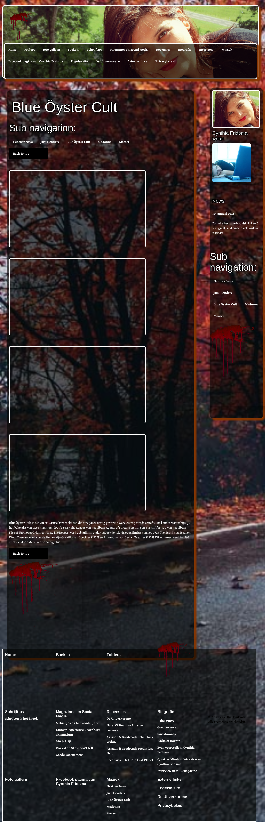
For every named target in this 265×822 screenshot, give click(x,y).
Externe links (137, 61)
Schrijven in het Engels (21, 718)
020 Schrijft (64, 741)
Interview (206, 49)
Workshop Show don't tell (74, 747)
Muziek (227, 49)
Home (12, 49)
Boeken (73, 49)
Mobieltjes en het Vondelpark (77, 722)
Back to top (21, 153)
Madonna (251, 304)
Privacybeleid (165, 61)
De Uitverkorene (108, 61)
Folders (29, 49)
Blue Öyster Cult (225, 304)
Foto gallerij (51, 49)
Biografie (184, 49)
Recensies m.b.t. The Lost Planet (130, 760)
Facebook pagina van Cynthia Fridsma (35, 61)
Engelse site (79, 61)
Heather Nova (224, 281)
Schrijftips (94, 49)
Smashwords (166, 733)
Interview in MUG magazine (177, 770)
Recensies (163, 49)
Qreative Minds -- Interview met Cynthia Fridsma (180, 761)
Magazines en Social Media (129, 49)
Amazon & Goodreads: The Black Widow (130, 739)
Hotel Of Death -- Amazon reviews (125, 727)
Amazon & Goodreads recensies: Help (130, 751)
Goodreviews (166, 727)
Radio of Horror (168, 740)
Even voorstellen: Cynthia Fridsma (176, 750)
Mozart (219, 315)
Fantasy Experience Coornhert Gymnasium (78, 732)
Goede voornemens (69, 754)
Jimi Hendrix (223, 292)
